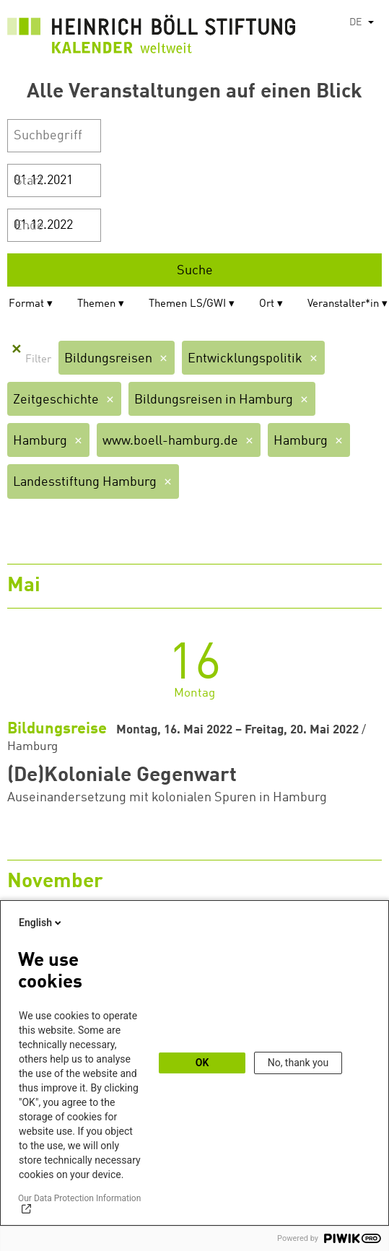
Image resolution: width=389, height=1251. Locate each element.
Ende (29, 225)
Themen (96, 304)
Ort (266, 304)
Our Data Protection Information (79, 1198)
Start (28, 181)
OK (202, 1062)
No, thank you (298, 1062)
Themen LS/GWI (187, 304)
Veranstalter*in (343, 304)
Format (26, 304)
